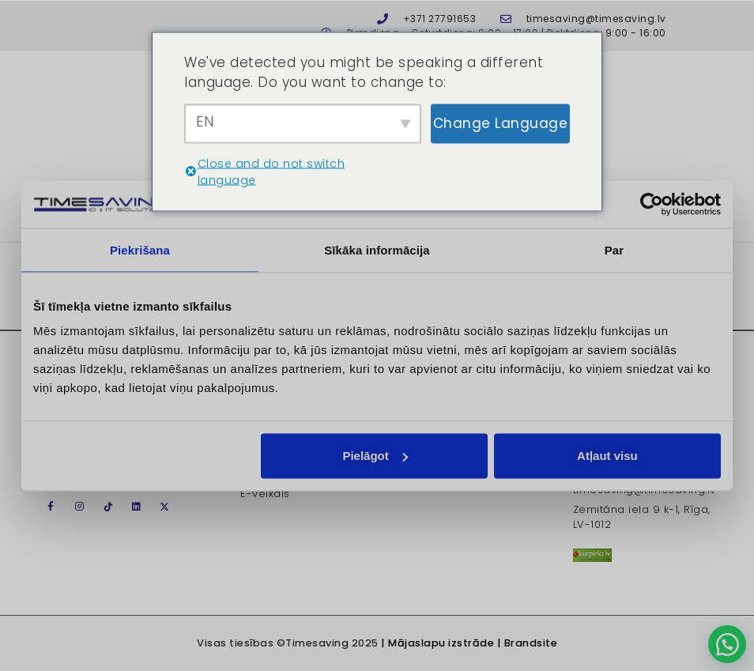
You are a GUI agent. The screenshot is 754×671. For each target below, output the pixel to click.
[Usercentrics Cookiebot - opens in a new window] (651, 204)
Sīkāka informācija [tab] (377, 249)
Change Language (500, 122)
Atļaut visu (607, 455)
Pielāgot (374, 455)
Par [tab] (614, 249)
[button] (727, 644)
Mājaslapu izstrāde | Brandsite (472, 643)
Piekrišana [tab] (140, 249)
